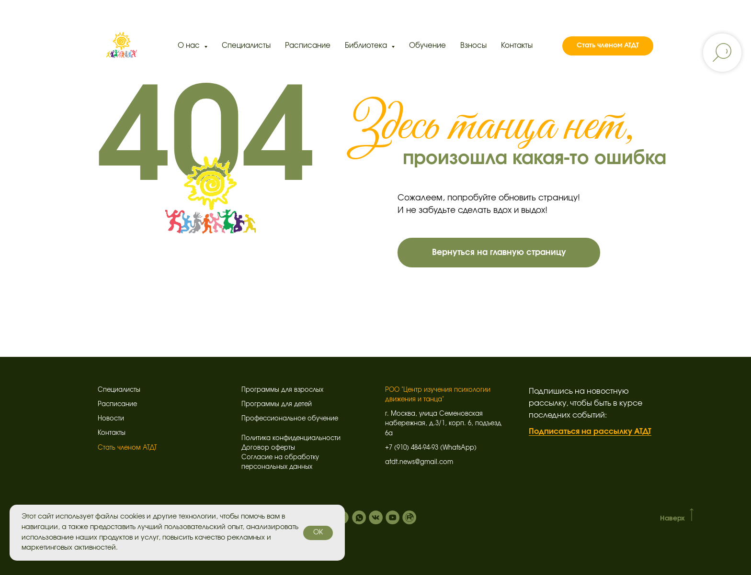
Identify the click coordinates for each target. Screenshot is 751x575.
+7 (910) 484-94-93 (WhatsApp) (431, 448)
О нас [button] (190, 45)
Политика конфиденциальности (291, 438)
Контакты (517, 45)
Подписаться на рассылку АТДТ (590, 431)
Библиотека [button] (367, 45)
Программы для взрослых (282, 390)
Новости (111, 419)
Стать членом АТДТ (127, 448)
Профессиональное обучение (289, 419)
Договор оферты (268, 448)
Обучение (427, 45)
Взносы (473, 45)
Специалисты (246, 45)
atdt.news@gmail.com (419, 462)
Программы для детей (276, 404)
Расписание (307, 45)
